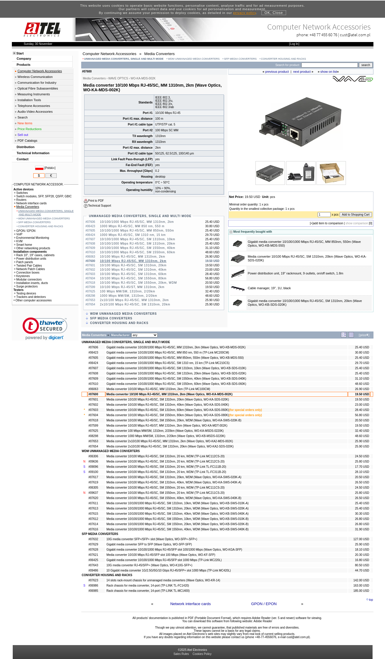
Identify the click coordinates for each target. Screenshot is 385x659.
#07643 (93, 565)
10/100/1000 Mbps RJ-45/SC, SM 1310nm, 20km (137, 243)
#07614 (93, 524)
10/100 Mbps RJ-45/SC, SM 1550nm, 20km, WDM (138, 282)
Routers (20, 199)
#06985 (93, 590)
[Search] (329, 65)
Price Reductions (30, 129)
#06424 (93, 363)
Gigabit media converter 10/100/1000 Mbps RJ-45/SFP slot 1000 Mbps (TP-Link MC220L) (164, 560)
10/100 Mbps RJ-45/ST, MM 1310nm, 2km (132, 287)
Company (24, 58)
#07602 (93, 404)
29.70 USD (362, 363)
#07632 (93, 539)
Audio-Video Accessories (35, 111)
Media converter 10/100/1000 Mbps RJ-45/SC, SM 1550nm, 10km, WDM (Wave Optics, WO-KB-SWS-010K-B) (177, 518)
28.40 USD (362, 410)
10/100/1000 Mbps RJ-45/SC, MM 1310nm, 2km (137, 221)
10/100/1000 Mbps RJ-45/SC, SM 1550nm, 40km (137, 248)
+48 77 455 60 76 (323, 34)
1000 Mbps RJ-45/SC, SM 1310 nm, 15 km (133, 234)
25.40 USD (362, 347)
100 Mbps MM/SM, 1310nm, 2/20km (127, 291)
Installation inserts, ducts (31, 283)
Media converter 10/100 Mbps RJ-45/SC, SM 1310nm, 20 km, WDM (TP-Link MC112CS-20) (165, 456)
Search (23, 117)
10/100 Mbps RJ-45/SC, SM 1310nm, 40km (133, 269)
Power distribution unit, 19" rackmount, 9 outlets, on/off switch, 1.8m (295, 273)
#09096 (93, 466)
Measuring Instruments (34, 94)
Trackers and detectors (30, 296)
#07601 (93, 399)
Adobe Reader (262, 621)
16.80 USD (362, 560)
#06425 (93, 560)
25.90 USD (362, 441)
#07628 (93, 549)
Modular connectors (28, 279)
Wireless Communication (35, 77)
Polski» (49, 168)
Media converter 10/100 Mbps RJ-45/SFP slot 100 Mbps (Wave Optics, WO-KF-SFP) (160, 554)
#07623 (93, 580)
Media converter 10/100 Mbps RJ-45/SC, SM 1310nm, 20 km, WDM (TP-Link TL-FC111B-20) (166, 466)
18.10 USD (362, 549)
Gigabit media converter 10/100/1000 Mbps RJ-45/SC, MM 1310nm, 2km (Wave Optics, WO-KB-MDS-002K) (176, 347)
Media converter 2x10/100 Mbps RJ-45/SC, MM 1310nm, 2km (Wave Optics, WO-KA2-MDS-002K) (169, 441)
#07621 (93, 554)
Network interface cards (190, 604)
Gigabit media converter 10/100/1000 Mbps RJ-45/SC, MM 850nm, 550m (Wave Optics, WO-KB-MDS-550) (175, 357)
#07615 (93, 513)
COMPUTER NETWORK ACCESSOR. (39, 184)
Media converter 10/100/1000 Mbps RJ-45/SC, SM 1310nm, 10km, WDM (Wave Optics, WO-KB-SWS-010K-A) (177, 503)
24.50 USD (362, 456)
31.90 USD (362, 529)
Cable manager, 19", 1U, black (269, 288)
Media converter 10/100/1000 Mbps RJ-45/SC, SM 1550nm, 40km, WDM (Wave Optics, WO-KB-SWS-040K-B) (177, 529)
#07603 (93, 410)
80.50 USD (362, 565)
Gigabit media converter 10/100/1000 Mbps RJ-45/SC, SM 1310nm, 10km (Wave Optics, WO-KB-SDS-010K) (176, 368)
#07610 (93, 383)
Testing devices (25, 293)
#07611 (93, 503)
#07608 (93, 373)
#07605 (93, 357)
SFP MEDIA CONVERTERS (240, 58)
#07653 (93, 441)
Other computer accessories (33, 300)
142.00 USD (361, 580)
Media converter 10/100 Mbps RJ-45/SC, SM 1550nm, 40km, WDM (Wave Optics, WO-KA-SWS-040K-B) (173, 498)
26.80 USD (362, 518)
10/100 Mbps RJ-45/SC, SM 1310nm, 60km (133, 274)
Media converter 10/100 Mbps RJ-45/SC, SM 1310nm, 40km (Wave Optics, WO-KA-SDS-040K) (167, 404)
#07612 (93, 518)
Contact (23, 159)
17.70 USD (362, 466)
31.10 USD (362, 378)
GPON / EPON (264, 604)
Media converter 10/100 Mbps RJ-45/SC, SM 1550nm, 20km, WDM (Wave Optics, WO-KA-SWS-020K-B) (173, 420)
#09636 (93, 461)
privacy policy (244, 12)
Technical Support (99, 205)
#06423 (93, 352)
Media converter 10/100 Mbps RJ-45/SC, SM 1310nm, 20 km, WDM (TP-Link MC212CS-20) (165, 461)
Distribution (26, 147)
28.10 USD (362, 472)
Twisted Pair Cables (28, 265)
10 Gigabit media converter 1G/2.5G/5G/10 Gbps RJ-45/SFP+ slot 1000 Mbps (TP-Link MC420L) (168, 570)
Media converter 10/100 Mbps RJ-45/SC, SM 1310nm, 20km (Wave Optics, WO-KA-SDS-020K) (167, 399)
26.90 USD (362, 389)
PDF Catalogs (27, 140)
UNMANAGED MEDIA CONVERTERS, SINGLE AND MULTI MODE (124, 58)
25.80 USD (362, 461)
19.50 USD (362, 394)
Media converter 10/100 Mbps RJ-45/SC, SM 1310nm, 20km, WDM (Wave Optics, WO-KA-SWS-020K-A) (173, 477)
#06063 (93, 389)
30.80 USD (362, 352)
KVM (18, 241)
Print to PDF (96, 200)
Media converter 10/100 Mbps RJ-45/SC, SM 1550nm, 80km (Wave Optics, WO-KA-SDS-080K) (167, 415)
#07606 (93, 347)
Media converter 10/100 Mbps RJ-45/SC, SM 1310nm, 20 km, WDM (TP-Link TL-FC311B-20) (166, 472)
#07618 (93, 420)
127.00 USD (361, 539)
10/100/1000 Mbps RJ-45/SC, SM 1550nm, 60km (137, 252)
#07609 (93, 378)
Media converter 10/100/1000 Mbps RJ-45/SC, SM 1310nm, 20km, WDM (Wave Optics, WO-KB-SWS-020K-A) (177, 508)
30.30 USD (362, 513)
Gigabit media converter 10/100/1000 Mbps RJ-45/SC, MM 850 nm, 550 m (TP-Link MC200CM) (167, 352)
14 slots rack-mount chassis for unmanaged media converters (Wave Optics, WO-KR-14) (163, 580)
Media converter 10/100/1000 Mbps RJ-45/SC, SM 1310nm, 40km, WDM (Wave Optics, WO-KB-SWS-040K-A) (177, 513)
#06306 (93, 456)
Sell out (23, 134)
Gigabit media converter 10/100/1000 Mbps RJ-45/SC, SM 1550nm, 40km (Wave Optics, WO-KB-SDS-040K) (176, 378)
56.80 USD (362, 415)
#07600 (93, 394)
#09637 (93, 492)
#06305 (93, 487)
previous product (277, 71)
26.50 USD (362, 482)
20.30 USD (362, 554)
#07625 (93, 430)
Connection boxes (26, 272)
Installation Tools (29, 100)
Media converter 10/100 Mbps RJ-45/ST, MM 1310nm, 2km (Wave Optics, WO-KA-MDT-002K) (166, 425)
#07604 (93, 415)
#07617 (93, 477)
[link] (45, 329)
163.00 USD (361, 585)
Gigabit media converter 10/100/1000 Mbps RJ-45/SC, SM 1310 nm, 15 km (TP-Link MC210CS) (168, 363)
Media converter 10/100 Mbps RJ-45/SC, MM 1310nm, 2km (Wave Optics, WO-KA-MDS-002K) (169, 394)
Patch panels (23, 262)
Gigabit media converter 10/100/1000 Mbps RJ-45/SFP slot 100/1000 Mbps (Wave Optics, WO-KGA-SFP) (174, 549)
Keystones (22, 276)
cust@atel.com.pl (355, 34)
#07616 (93, 529)
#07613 (93, 508)
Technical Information (33, 153)
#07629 (93, 544)
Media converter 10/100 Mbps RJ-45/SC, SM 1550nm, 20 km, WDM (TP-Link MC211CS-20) (165, 492)
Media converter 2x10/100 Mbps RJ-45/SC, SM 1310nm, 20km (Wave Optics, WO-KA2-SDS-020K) (170, 446)
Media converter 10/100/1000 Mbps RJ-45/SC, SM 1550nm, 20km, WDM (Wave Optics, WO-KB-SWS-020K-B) (177, 524)
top (371, 599)
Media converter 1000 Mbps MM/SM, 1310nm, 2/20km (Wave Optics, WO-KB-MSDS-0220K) (165, 436)
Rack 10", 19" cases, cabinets (34, 255)
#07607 (93, 368)
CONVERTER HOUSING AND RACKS (283, 58)
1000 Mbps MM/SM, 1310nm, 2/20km (128, 295)
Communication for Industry (37, 82)
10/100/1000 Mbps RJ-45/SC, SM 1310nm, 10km (137, 239)
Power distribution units (30, 258)
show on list (328, 71)
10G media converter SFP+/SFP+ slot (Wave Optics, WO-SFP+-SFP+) (151, 539)
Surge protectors (26, 286)
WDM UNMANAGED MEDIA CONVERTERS (194, 58)
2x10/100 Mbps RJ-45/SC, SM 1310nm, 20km (135, 304)
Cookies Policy (202, 654)
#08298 (93, 436)
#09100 (93, 472)
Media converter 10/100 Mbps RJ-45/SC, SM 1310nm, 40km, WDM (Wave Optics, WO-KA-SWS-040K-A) (173, 482)
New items (25, 123)
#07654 (93, 446)
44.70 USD (362, 570)
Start (20, 53)
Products (24, 64)
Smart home (23, 244)
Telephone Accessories (34, 106)
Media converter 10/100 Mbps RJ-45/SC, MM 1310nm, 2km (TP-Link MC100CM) (158, 389)
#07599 (93, 425)
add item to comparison (328, 223)
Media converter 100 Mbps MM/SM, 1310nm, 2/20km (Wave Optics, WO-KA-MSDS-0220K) (165, 430)
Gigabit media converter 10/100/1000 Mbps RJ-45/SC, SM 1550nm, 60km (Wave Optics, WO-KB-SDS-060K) (176, 383)
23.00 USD (362, 404)
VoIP (18, 234)
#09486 (93, 570)
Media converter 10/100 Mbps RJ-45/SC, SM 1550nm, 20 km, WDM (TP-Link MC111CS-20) (165, 487)
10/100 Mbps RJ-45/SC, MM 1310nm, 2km (132, 256)
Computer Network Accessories (40, 71)
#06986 (93, 585)
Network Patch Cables (29, 269)
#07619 (93, 482)
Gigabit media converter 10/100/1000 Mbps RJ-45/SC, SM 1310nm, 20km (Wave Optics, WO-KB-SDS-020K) (176, 373)
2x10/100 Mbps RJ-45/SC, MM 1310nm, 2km (134, 300)
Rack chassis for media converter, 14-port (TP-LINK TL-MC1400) (148, 590)
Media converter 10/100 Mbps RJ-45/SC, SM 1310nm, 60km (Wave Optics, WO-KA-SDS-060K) (167, 410)
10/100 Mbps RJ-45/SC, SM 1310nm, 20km (133, 265)
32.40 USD (362, 430)
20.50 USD (362, 420)
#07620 (93, 498)
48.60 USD (362, 383)
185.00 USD (361, 590)
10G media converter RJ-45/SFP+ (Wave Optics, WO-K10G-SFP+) (149, 565)
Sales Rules (181, 654)
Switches (21, 192)
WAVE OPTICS (118, 78)
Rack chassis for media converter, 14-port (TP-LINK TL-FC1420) (147, 585)
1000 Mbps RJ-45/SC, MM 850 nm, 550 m (132, 226)
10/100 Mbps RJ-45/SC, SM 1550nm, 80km (133, 278)
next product (302, 71)
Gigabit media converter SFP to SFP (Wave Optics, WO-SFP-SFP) (149, 544)
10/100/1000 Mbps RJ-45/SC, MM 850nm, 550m (137, 230)
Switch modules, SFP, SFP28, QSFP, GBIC (42, 196)
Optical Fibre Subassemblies (38, 88)
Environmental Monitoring (31, 237)
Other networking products (32, 248)
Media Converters (26, 206)
